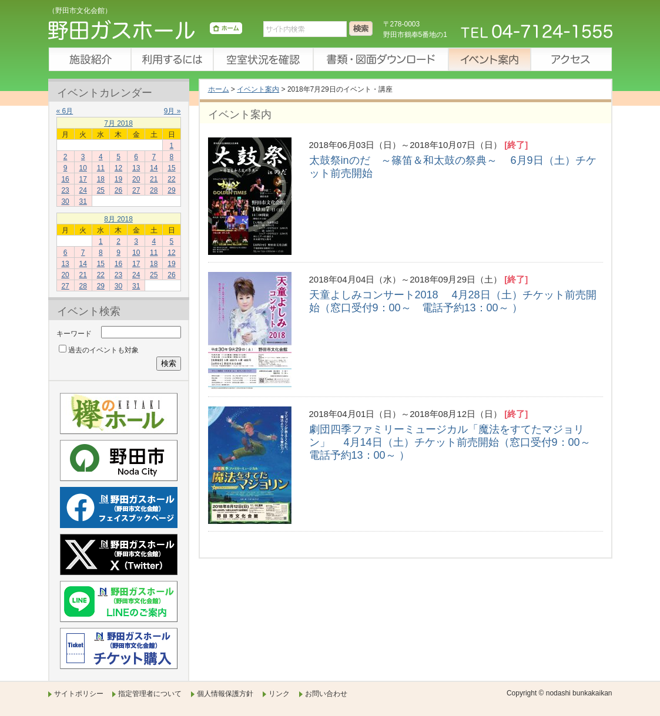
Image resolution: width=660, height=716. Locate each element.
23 (65, 190)
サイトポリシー (78, 694)
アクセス (571, 59)
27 (136, 190)
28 (154, 190)
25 (101, 190)
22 (171, 179)
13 (136, 168)
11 (101, 168)
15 (171, 168)
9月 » (172, 111)
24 (83, 190)
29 (171, 190)
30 (65, 201)
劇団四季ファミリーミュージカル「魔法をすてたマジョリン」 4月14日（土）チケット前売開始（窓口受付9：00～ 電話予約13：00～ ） (455, 442)
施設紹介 (89, 59)
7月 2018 (118, 123)
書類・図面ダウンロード (380, 59)
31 (83, 201)
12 (118, 168)
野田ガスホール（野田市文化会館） (145, 32)
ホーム (218, 89)
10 (83, 168)
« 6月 (64, 111)
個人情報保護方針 (225, 694)
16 (65, 179)
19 (118, 179)
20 (136, 179)
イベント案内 (489, 59)
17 (83, 179)
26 (118, 190)
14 (154, 168)
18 (101, 179)
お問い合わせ (326, 694)
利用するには (171, 59)
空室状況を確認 (263, 59)
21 (154, 179)
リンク (279, 694)
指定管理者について (150, 694)
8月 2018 (118, 219)
